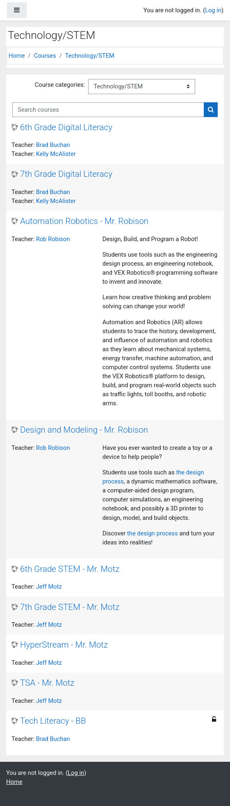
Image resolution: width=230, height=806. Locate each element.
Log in (213, 10)
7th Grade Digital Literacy (66, 174)
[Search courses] (108, 109)
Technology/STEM (89, 55)
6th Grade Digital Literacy (66, 127)
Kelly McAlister (56, 154)
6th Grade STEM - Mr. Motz (69, 569)
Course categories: (60, 84)
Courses (45, 55)
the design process (152, 533)
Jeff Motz (49, 586)
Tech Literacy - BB (53, 721)
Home (17, 55)
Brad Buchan (53, 145)
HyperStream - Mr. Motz (64, 645)
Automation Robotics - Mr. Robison (84, 221)
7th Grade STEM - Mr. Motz (69, 607)
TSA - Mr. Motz (47, 683)
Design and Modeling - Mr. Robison (84, 430)
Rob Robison (53, 239)
